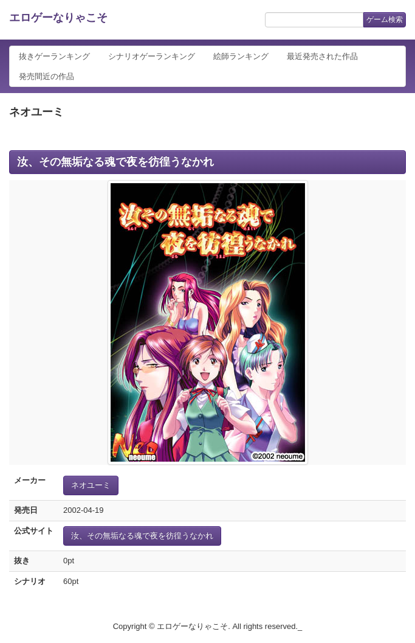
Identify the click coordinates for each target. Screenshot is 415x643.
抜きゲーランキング (54, 56)
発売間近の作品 (46, 76)
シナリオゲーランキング (151, 56)
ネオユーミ (91, 485)
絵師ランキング (241, 56)
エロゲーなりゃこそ (58, 18)
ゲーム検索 (384, 19)
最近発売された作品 (322, 56)
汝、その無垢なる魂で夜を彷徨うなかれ (115, 162)
